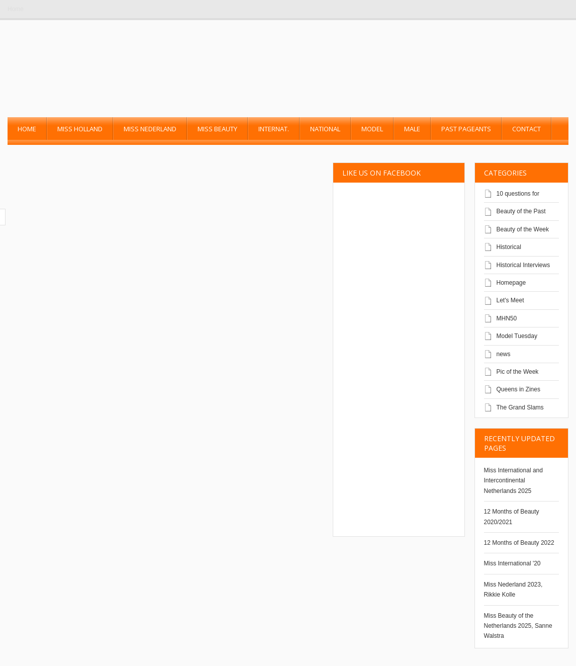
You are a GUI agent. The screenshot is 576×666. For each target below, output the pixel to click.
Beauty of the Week (523, 229)
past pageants (466, 128)
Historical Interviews (523, 265)
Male (412, 128)
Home (16, 9)
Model (372, 128)
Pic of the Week (518, 371)
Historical (509, 247)
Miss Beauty (217, 128)
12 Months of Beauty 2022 (519, 542)
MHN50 (507, 318)
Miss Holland (80, 128)
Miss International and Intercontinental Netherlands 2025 (513, 480)
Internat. (273, 128)
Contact (526, 128)
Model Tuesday (517, 336)
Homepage (511, 282)
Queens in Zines (518, 389)
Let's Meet (510, 300)
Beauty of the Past (521, 211)
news (504, 354)
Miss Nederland (150, 128)
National (325, 128)
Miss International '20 (512, 563)
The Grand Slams (520, 407)
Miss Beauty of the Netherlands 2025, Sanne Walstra (518, 626)
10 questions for (518, 193)
